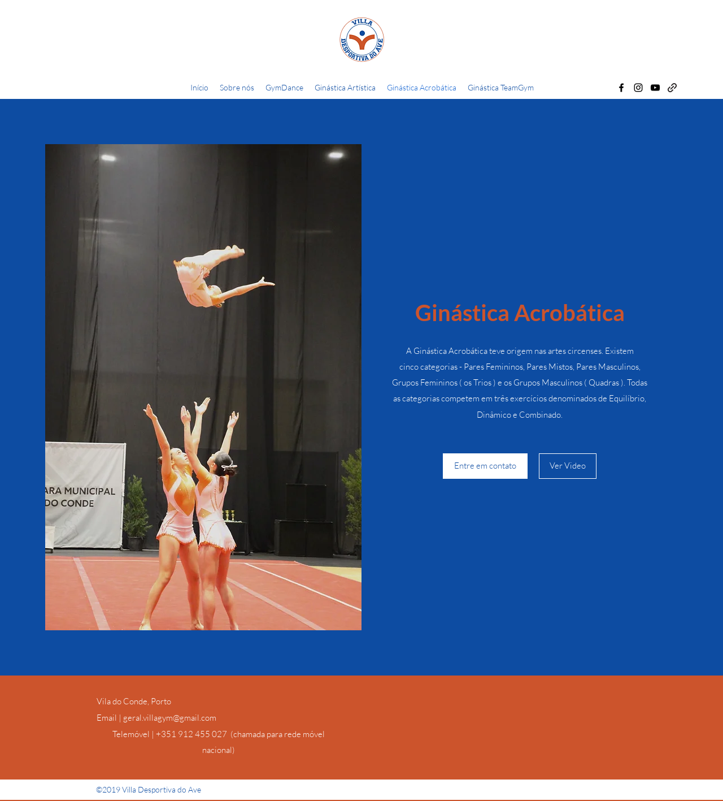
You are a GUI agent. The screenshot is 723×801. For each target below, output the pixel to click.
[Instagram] (638, 87)
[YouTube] (655, 87)
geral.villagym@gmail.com (169, 717)
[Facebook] (621, 87)
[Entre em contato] (485, 466)
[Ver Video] (567, 466)
